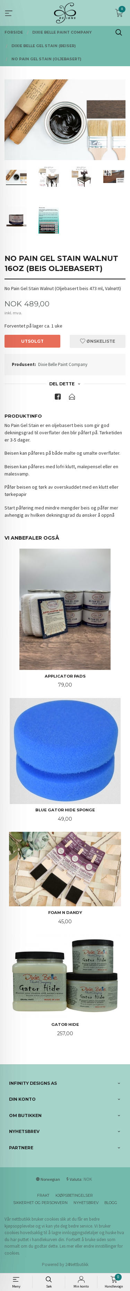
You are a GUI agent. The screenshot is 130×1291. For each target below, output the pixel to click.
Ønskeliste (97, 341)
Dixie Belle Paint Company (62, 364)
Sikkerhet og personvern (40, 1203)
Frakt (43, 1195)
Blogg (110, 1203)
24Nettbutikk (76, 1264)
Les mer (67, 1246)
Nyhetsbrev (85, 1203)
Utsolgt (32, 341)
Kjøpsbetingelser (74, 1195)
